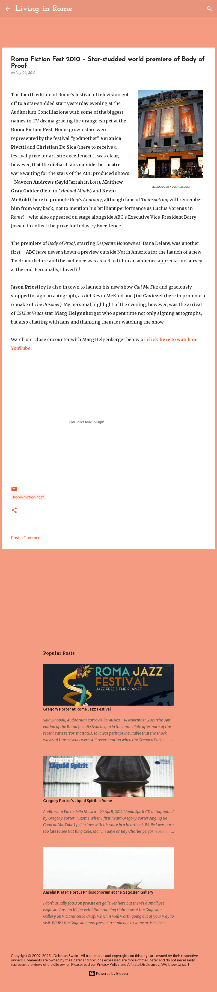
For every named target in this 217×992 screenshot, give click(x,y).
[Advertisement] (108, 595)
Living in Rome (43, 8)
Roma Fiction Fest (28, 497)
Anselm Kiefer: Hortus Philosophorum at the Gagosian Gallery (98, 892)
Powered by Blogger (109, 973)
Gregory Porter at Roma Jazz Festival (77, 709)
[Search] (80, 8)
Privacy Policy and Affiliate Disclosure (127, 964)
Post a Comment (26, 537)
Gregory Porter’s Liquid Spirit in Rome (77, 801)
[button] (14, 510)
